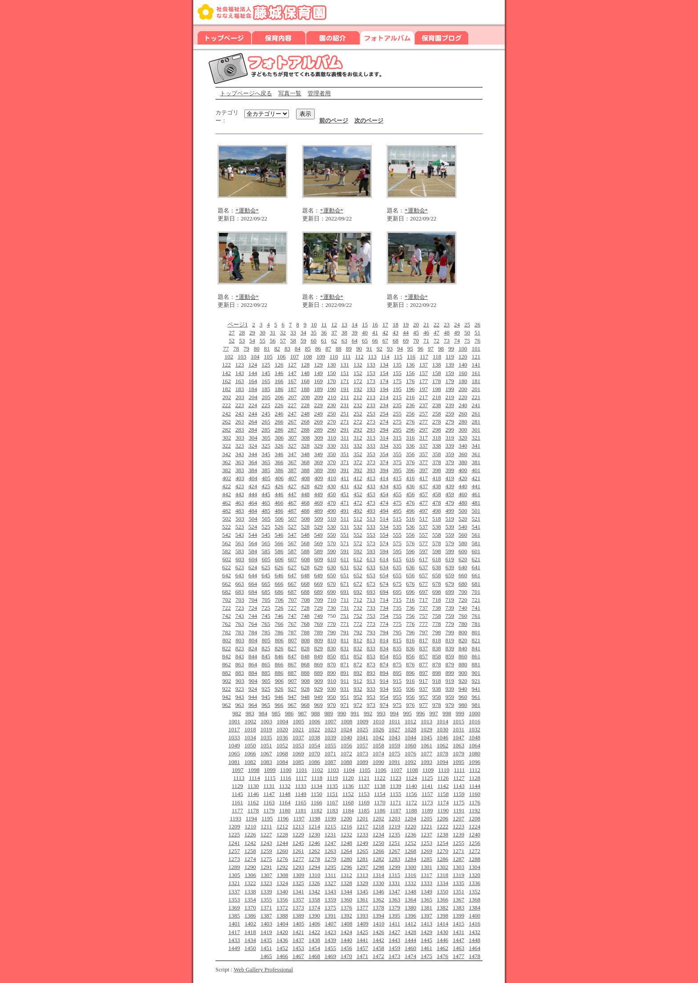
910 (331, 680)
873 (371, 664)
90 (359, 348)
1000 (474, 713)
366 (279, 462)
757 (423, 615)
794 (384, 632)
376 (410, 462)
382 (226, 470)
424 (252, 486)
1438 (314, 940)
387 (292, 470)
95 (410, 348)
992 (368, 713)
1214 (314, 826)
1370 (250, 907)
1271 (458, 851)
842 (226, 656)
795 (397, 632)
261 (476, 413)
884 (252, 672)
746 (279, 615)
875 (397, 664)
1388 (282, 915)
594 (384, 551)
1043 (394, 737)
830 (331, 648)
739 (450, 607)
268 (305, 421)
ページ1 (237, 324)
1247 (330, 843)
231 (345, 405)
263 (239, 421)
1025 (362, 729)
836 (410, 648)
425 (266, 486)
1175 (459, 802)
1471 (362, 956)
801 (476, 632)
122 (226, 364)
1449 (234, 948)
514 (384, 518)
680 (463, 583)
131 (345, 364)
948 (305, 696)
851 (345, 656)
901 (476, 672)
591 (345, 551)
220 (463, 397)
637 (423, 567)
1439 (330, 940)
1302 (442, 867)
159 (450, 373)
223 (239, 405)
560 (463, 534)
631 (345, 567)
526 (279, 526)
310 (331, 437)
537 (423, 526)
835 (397, 648)
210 (331, 397)
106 (281, 356)
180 (463, 381)
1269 (426, 851)
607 (292, 559)
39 (354, 332)
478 (436, 502)
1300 (410, 867)
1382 (442, 907)
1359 (330, 899)
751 (345, 615)
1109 (428, 770)
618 (436, 559)
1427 (394, 932)
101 (476, 348)
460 (463, 494)
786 (279, 632)
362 (226, 462)
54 (252, 340)
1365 (426, 899)
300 (463, 429)
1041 (362, 737)
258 (436, 413)
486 (279, 510)
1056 (346, 745)
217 (423, 397)
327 (292, 445)
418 (436, 478)
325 (266, 445)
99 (451, 348)
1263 (330, 851)
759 (450, 615)
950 (331, 696)
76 (477, 340)
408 (305, 478)
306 (279, 437)
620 (463, 559)
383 (239, 470)
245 (266, 413)
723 (239, 607)
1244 (282, 843)
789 (318, 632)
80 (257, 348)
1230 (314, 834)
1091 (394, 762)
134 (384, 364)
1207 (458, 818)
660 (463, 575)
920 (463, 680)
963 (239, 705)
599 (450, 551)
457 (423, 494)
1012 (410, 721)
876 (410, 664)
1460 (410, 948)
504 (252, 518)
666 (279, 583)
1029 (426, 729)
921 (476, 680)
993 (381, 713)
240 (463, 405)
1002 (250, 721)
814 (384, 640)
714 (384, 599)
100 (463, 348)
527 (292, 526)
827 (292, 648)
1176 (474, 802)
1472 (378, 956)
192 (357, 389)
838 (436, 648)
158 (436, 373)
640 (463, 567)
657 (423, 575)
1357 (298, 899)
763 (239, 623)
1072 (346, 753)
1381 (426, 907)
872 (357, 664)
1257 (234, 851)
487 (292, 510)
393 (371, 470)
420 (463, 478)
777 (423, 623)
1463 (458, 948)
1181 (301, 810)
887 (292, 672)
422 (226, 486)
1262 (314, 851)
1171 (396, 802)
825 (266, 648)
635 (397, 567)
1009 (362, 721)
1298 (378, 867)
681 (476, 583)
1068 (282, 753)
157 (423, 373)
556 (410, 534)
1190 (443, 810)
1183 (332, 810)
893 (371, 672)
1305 (234, 875)
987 (302, 713)
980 (463, 705)
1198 (315, 818)
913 (371, 680)
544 (252, 534)
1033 (234, 737)
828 (305, 648)
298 (436, 429)
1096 (474, 762)
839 (450, 648)
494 (384, 510)
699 (450, 591)
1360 (346, 899)
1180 (285, 810)
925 (266, 688)
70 (416, 340)
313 (371, 437)
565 (266, 543)
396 (410, 470)
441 (476, 486)
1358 (314, 899)
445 (266, 494)
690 (331, 591)
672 (357, 583)
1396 (410, 915)
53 (242, 340)
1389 (298, 915)
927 (292, 688)
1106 (380, 770)
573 (371, 543)
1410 (378, 923)
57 (283, 340)
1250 (378, 843)
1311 (330, 875)
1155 (396, 794)
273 (371, 421)
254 (384, 413)
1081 (234, 762)
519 (450, 518)
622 (226, 567)
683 (239, 591)
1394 (378, 915)
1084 (282, 762)
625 (266, 567)
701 (476, 591)
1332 (410, 883)
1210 (250, 826)
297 (423, 429)
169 (318, 381)
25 (467, 324)
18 (395, 324)
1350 (442, 891)
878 (436, 664)
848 (305, 656)
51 (477, 332)
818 (436, 640)
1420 (282, 932)
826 (279, 648)
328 (305, 445)
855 (397, 656)
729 (318, 607)
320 (463, 437)
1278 (314, 859)
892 (357, 672)
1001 (234, 721)
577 (423, 543)
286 (279, 429)
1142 (443, 786)
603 (239, 559)
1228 (282, 834)
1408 (346, 923)
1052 (282, 745)
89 (349, 348)
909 (318, 680)
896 (410, 672)
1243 (266, 843)
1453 (298, 948)
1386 (250, 915)
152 (357, 373)
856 (410, 656)
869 (318, 664)
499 (450, 510)
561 (476, 534)
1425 (362, 932)
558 (436, 534)
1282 (378, 859)
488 (305, 510)
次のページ (368, 120)
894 (384, 672)
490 (331, 510)
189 (318, 389)
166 (279, 381)
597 (423, 551)
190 (331, 389)
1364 (410, 899)
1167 (332, 802)
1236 (410, 834)
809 (318, 640)
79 (246, 348)
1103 (333, 770)
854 (384, 656)
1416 (474, 923)
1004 (282, 721)
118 (437, 356)
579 (450, 543)
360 (463, 454)
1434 (250, 940)
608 (305, 559)
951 (345, 696)
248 (305, 413)
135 (397, 364)
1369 (234, 907)
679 (450, 583)
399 (450, 470)
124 (252, 364)
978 (436, 705)
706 (279, 599)
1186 (380, 810)
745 (266, 615)
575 (397, 543)
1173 (427, 802)
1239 (458, 834)
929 (318, 688)
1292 (282, 867)
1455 (330, 948)
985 (276, 713)
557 (423, 534)
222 (226, 405)
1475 (426, 956)
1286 (442, 859)
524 (252, 526)
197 (423, 389)
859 (450, 656)
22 (436, 324)
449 (318, 494)
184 (252, 389)
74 (457, 340)
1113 (238, 778)
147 (292, 373)
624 (252, 567)
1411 (394, 923)
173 (371, 381)
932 (357, 688)
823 (239, 648)
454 (384, 494)
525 (266, 526)
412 (357, 478)
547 (292, 534)
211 (345, 397)
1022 (314, 729)
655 (397, 575)
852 (357, 656)
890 (331, 672)
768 (305, 623)
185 (266, 389)
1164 (285, 802)
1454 (314, 948)
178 (436, 381)
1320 (474, 875)
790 (331, 632)
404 (252, 478)
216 (410, 397)
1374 (314, 907)
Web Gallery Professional (263, 969)
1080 (474, 753)
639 (450, 567)
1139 (396, 786)
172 (357, 381)
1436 (282, 940)
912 (357, 680)
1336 (474, 883)
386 (279, 470)
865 (266, 664)
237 (423, 405)
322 (226, 445)
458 (436, 494)
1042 (378, 737)
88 (338, 348)
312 (357, 437)
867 (292, 664)
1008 (346, 721)
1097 (237, 770)
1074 (378, 753)
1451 (266, 948)
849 (318, 656)
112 (359, 356)
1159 (459, 794)
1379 (394, 907)
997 (434, 713)
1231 (330, 834)
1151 (332, 794)
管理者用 (319, 93)
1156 (411, 794)
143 (239, 373)
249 (318, 413)
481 (476, 502)
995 (407, 713)
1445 (426, 940)
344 (252, 454)
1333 (426, 883)
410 (331, 478)
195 (397, 389)
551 (345, 534)
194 (384, 389)
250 (331, 413)
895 (397, 672)
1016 (474, 721)
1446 (442, 940)
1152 (348, 794)
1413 (426, 923)
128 (305, 364)
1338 (250, 891)
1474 (410, 956)
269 (318, 421)
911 (345, 680)
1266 (378, 851)
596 (410, 551)
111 (346, 356)
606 (279, 559)
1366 (442, 899)
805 (266, 640)
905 (266, 680)
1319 (458, 875)
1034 (250, 737)
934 (384, 688)
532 (357, 526)
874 (384, 664)
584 (252, 551)
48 (447, 332)
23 (447, 324)
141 (476, 364)
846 (279, 656)
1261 (298, 851)
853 (371, 656)
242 (226, 413)
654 (384, 575)
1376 (346, 907)
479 (450, 502)
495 (397, 510)
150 (331, 373)
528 (305, 526)
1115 (270, 778)
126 (279, 364)
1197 (298, 818)
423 (239, 486)
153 (371, 373)
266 (279, 421)
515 (397, 518)
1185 (364, 810)
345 (266, 454)
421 (476, 478)
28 (242, 332)
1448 (474, 940)
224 (252, 405)
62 (334, 340)
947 (292, 696)
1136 (348, 786)
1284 (410, 859)
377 (423, 462)
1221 (426, 826)
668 (305, 583)
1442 (378, 940)
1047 (458, 737)
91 (369, 348)
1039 (330, 737)
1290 (250, 867)
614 (384, 559)
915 (397, 680)
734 (384, 607)
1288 (474, 859)
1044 (410, 737)
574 (384, 543)
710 (331, 599)
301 (476, 429)
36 (324, 332)
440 (463, 486)
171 (345, 381)
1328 (346, 883)
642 (226, 575)
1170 (380, 802)
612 (357, 559)
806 (279, 640)
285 (266, 429)
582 (226, 551)
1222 (442, 826)
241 (476, 405)
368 (305, 462)
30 (262, 332)
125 (266, 364)
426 (279, 486)
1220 (410, 826)
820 (463, 640)
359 (450, 454)
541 (476, 526)
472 (357, 502)
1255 (458, 843)
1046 (442, 737)
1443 (394, 940)
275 (397, 421)
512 (357, 518)
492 (357, 510)
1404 (282, 923)
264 (252, 421)
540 (463, 526)
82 (277, 348)
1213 (298, 826)
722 (226, 607)
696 (410, 591)
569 (318, 543)
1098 (254, 770)
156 (410, 373)
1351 (458, 891)
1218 (378, 826)
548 (305, 534)
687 (292, 591)
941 (476, 688)
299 (450, 429)
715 (397, 599)
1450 (250, 948)
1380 (410, 907)
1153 (364, 794)
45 (416, 332)
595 (397, 551)
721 (476, 599)
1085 (298, 762)
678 (436, 583)
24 (457, 324)
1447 (458, 940)
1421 (298, 932)
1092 (410, 762)
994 (394, 713)
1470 (346, 956)
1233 (362, 834)
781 (476, 623)
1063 (458, 745)
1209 (234, 826)
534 (384, 526)
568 (305, 543)
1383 (458, 907)
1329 (362, 883)
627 (292, 567)
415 (397, 478)
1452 (282, 948)
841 (476, 648)
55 (262, 340)
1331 (394, 883)
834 (384, 648)
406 (279, 478)
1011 (394, 721)
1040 (346, 737)
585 (266, 551)
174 (384, 381)
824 (252, 648)
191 (345, 389)
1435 (266, 940)
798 (436, 632)
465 (266, 502)
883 (239, 672)
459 (450, 494)
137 (423, 364)
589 (318, 551)
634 (384, 567)
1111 (459, 770)
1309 (298, 875)
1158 (443, 794)
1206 (442, 818)
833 (371, 648)
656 (410, 575)
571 (345, 543)
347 (292, 454)
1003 (266, 721)
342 (226, 454)
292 (357, 429)
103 (242, 356)
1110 (443, 770)
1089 (362, 762)
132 (357, 364)
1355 (266, 899)
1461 (426, 948)
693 (371, 591)
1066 (250, 753)
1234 (378, 834)
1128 (474, 778)
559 (450, 534)
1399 (458, 915)
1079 (458, 753)
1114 (254, 778)
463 (239, 502)
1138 (380, 786)
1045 (426, 737)
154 (384, 373)
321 (476, 437)
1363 (394, 899)
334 (384, 445)
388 (305, 470)
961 (476, 696)
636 (410, 567)
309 (318, 437)
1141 (427, 786)
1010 (378, 721)
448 (305, 494)
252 (357, 413)
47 (436, 332)
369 (318, 462)
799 (450, 632)
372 (357, 462)
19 (406, 324)
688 (305, 591)
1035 (266, 737)
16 (375, 324)
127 (292, 364)
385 (266, 470)
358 (436, 454)
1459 (394, 948)
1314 (378, 875)
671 (345, 583)
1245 (298, 843)
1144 (474, 786)
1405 (298, 923)
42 (385, 332)
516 (410, 518)
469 (318, 502)
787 (292, 632)
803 (239, 640)
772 (357, 623)
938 (436, 688)
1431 (458, 932)
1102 (317, 770)
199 (450, 389)
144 (252, 373)
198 (436, 389)
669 (318, 583)
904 (252, 680)
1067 (266, 753)
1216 (346, 826)
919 (450, 680)
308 (305, 437)
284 (252, 429)
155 (397, 373)
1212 (282, 826)
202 (226, 397)
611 (345, 559)
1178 (253, 810)
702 (226, 599)
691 (345, 591)
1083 (266, 762)
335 (397, 445)
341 (476, 445)
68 (395, 340)
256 (410, 413)
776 (410, 623)
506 (279, 518)
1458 (378, 948)
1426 (378, 932)
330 (331, 445)
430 (331, 486)
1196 (283, 818)
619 (450, 559)
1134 (316, 786)
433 (371, 486)
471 (345, 502)
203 (239, 397)
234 (384, 405)
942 (226, 696)
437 (423, 486)
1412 (410, 923)
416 (410, 478)
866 (279, 664)
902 (226, 680)
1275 (266, 859)
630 (331, 567)
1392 (346, 915)
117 (424, 356)
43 (395, 332)
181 (476, 381)
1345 (362, 891)
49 (457, 332)
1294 (314, 867)
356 (410, 454)
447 (292, 494)
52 (232, 340)
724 (252, 607)
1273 (234, 859)
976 (410, 705)
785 (266, 632)
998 (446, 713)
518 (436, 518)
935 (397, 688)
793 (371, 632)
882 (226, 672)
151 (345, 373)
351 (345, 454)
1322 (250, 883)
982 (236, 713)
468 (305, 502)
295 (397, 429)
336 (410, 445)
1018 (250, 729)
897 (423, 672)
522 (226, 526)
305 (266, 437)
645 (266, 575)
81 (267, 348)
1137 (364, 786)
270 (331, 421)
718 (436, 599)
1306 (250, 875)
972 (357, 705)
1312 (346, 875)
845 (266, 656)
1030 (442, 729)
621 (476, 559)
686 (279, 591)
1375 (330, 907)
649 (318, 575)
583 (239, 551)
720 (463, 599)
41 (375, 332)
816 (410, 640)
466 (279, 502)
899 (450, 672)
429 (318, 486)
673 (371, 583)
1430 (442, 932)
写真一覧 (289, 93)
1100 (286, 770)
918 (436, 680)
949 (318, 696)
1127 (459, 778)
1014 (442, 721)
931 (345, 688)
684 (252, 591)
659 (450, 575)
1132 (285, 786)
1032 (474, 729)
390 (331, 470)
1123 (396, 778)
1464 (474, 948)
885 (266, 672)
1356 (282, 899)
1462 (442, 948)
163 (239, 381)
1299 (394, 867)
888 (305, 672)
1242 (250, 843)
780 (463, 623)
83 (287, 348)
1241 (234, 843)
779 (450, 623)
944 (252, 696)
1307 (266, 875)
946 (279, 696)
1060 (410, 745)
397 (423, 470)
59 (303, 340)
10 (314, 324)
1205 (426, 818)
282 (226, 429)
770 (331, 623)
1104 (349, 770)
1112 (474, 770)
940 (463, 688)
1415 (458, 923)
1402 (250, 923)
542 (226, 534)
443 (239, 494)
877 (423, 664)
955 (397, 696)
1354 (250, 899)
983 (250, 713)
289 (318, 429)
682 (226, 591)
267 (292, 421)
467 (292, 502)
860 (463, 656)
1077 (426, 753)
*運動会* (247, 210)
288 (305, 429)
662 (226, 583)
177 (423, 381)
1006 (314, 721)
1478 (474, 956)
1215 (330, 826)
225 (266, 405)
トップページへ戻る (246, 93)
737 (423, 607)
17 (385, 324)
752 (357, 615)
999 (460, 713)
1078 (442, 753)
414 (384, 478)
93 (390, 348)
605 (266, 559)
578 (436, 543)
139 (450, 364)
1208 (474, 818)
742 (226, 615)
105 (268, 356)
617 (423, 559)
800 (463, 632)
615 (397, 559)
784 (252, 632)
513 (371, 518)
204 (252, 397)
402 (226, 478)
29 (252, 332)
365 (266, 462)
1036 (282, 737)
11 (324, 324)
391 (345, 470)
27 (232, 332)
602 (226, 559)
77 (226, 348)
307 (292, 437)
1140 (411, 786)
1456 (346, 948)
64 (354, 340)
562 (226, 543)
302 (226, 437)
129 (318, 364)
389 (318, 470)
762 (226, 623)
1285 (426, 859)
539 (450, 526)
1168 (348, 802)
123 (239, 364)
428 (305, 486)
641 (476, 567)
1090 (378, 762)
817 (423, 640)
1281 (362, 859)
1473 (394, 956)
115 (398, 356)
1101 (302, 770)
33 (293, 332)
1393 (362, 915)
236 (410, 405)
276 (410, 421)
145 (266, 373)
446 (279, 494)
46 (426, 332)
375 (397, 462)
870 (331, 664)
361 (476, 454)
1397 (426, 915)
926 (279, 688)
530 (331, 526)
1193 (235, 818)
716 (410, 599)
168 (305, 381)
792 (357, 632)
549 (318, 534)
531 (345, 526)
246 (279, 413)
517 (423, 518)
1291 (266, 867)
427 (292, 486)
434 (384, 486)
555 (397, 534)
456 (410, 494)
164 (252, 381)
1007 (330, 721)
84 (297, 348)
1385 (234, 915)
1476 (442, 956)
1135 (332, 786)
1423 (330, 932)
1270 (442, 851)
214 (384, 397)
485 (266, 510)
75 (467, 340)
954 (384, 696)
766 (279, 623)
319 (450, 437)
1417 (234, 932)
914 (384, 680)
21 (426, 324)
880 (463, 664)
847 (292, 656)
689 (318, 591)
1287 (458, 859)
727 (292, 607)
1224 (474, 826)
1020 (282, 729)
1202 (378, 818)
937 (423, 688)
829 (318, 648)
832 (357, 648)
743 (239, 615)
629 (318, 567)
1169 (364, 802)
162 (226, 381)
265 (266, 421)
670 (331, 583)
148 (305, 373)
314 (384, 437)
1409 (362, 923)
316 (410, 437)
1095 (458, 762)
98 (441, 348)
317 (423, 437)
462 (226, 502)
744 (252, 615)
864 (252, 664)
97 (431, 348)
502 (226, 518)
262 (226, 421)
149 (318, 373)
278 (436, 421)
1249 (362, 843)
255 (397, 413)
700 (463, 591)
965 (266, 705)
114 (385, 356)
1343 (330, 891)
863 (239, 664)
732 (357, 607)
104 (255, 356)
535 (397, 526)
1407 (330, 923)
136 (410, 364)
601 (476, 551)
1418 (250, 932)
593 (371, 551)
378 (436, 462)
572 (357, 543)
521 (476, 518)
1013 (426, 721)
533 (371, 526)
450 (331, 494)
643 (239, 575)
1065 (234, 753)
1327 (330, 883)
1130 (253, 786)
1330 (378, 883)
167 (292, 381)
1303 (458, 867)
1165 (301, 802)
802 (226, 640)
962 (226, 705)
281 (476, 421)
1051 (266, 745)
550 (331, 534)
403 (239, 478)
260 (463, 413)
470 (331, 502)
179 (450, 381)
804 (252, 640)
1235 (394, 834)
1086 (314, 762)
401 (476, 470)
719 (450, 599)
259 (450, 413)
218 (436, 397)
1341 (298, 891)
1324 (282, 883)
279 (450, 421)
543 (239, 534)
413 (371, 478)
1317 (426, 875)
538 (436, 526)
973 (371, 705)
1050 (250, 745)
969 (318, 705)
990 (341, 713)
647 (292, 575)
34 (303, 332)
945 (266, 696)
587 (292, 551)
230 (331, 405)
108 (307, 356)
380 (463, 462)
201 (476, 389)
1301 (426, 867)
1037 (298, 737)
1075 (394, 753)
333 (371, 445)
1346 (378, 891)
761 (476, 615)
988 (315, 713)
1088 (346, 762)
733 (371, 607)
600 (463, 551)
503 (239, 518)
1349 (426, 891)
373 (371, 462)
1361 (362, 899)
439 (450, 486)
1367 (458, 899)
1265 (362, 851)
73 (447, 340)
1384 (474, 907)
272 (357, 421)
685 (266, 591)
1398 (442, 915)
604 (252, 559)
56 (273, 340)
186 (279, 389)
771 (345, 623)
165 (266, 381)
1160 (474, 794)
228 (305, 405)
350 (331, 454)
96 (420, 348)
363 (239, 462)
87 (328, 348)
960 (463, 696)
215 (397, 397)
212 (357, 397)
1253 (426, 843)
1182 (316, 810)
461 (476, 494)
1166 (316, 802)
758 (436, 615)
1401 (234, 923)
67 (385, 340)
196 (410, 389)
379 (450, 462)
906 (279, 680)
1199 (330, 818)
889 (318, 672)
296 (410, 429)
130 (331, 364)
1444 (410, 940)
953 (371, 696)
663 (239, 583)
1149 (301, 794)
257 (423, 413)
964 (252, 705)
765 (266, 623)
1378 (378, 907)
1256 (474, 843)
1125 (427, 778)
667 (292, 583)
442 (226, 494)
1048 (474, 737)
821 (476, 640)
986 (289, 713)
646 (279, 575)
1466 (282, 956)
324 (252, 445)
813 (371, 640)
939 (450, 688)
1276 (282, 859)
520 (463, 518)
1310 (314, 875)
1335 (458, 883)
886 (279, 672)
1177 (237, 810)
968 (305, 705)
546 (279, 534)
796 (410, 632)
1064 (474, 745)
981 (476, 705)
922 (226, 688)
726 (279, 607)
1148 (285, 794)
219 (450, 397)
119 (450, 356)
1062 (442, 745)
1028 (410, 729)
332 (357, 445)
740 (463, 607)
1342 (314, 891)
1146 (253, 794)
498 (436, 510)
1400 (474, 915)
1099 (270, 770)
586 (279, 551)
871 (345, 664)
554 (384, 534)
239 (450, 405)
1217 (362, 826)
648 (305, 575)
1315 (394, 875)
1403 (266, 923)
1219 (394, 826)
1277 (298, 859)
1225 (234, 834)
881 (476, 664)
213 (371, 397)
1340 (282, 891)
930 (331, 688)
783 (239, 632)
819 (450, 640)
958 (436, 696)
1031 (458, 729)
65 (365, 340)
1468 (314, 956)
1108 (412, 770)
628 (305, 567)
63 (344, 340)
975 (397, 705)
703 (239, 599)
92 (379, 348)
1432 (474, 932)
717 (423, 599)
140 (463, 364)
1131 (269, 786)
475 (397, 502)
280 (463, 421)
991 (355, 713)
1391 (330, 915)
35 (314, 332)
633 (371, 567)
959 (450, 696)
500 (463, 510)
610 (331, 559)
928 (305, 688)
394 (384, 470)
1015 (458, 721)
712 (357, 599)
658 (436, 575)
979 (450, 705)
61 (324, 340)
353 (371, 454)
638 (436, 567)
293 (371, 429)
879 (450, 664)
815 (397, 640)
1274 (250, 859)
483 (239, 510)
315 (397, 437)
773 (371, 623)
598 (436, 551)
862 (226, 664)
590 (331, 551)
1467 (298, 956)
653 (371, 575)
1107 (396, 770)
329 (318, 445)
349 (318, 454)
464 (252, 502)
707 (292, 599)
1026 (378, 729)
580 (463, 543)
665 (266, 583)
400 (463, 470)
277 (423, 421)
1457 (362, 948)
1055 (330, 745)
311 (345, 437)
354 (384, 454)
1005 (298, 721)
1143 (459, 786)
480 (463, 502)
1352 (474, 891)
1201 (362, 818)
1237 (426, 834)
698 (436, 591)
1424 (346, 932)
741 (476, 607)
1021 (298, 729)
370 (331, 462)
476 (410, 502)
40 (365, 332)
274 (384, 421)
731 (345, 607)
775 (397, 623)
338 (436, 445)
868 (305, 664)
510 (331, 518)
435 (397, 486)
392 (357, 470)
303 (239, 437)
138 (436, 364)
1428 (410, 932)
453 (371, 494)
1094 (442, 762)
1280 (346, 859)
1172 (411, 802)
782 (226, 632)
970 (331, 705)
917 (423, 680)
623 (239, 567)
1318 (442, 875)
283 (239, 429)
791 (345, 632)
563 (239, 543)
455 (397, 494)
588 (305, 551)
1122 (380, 778)
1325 (298, 883)
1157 (427, 794)
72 (436, 340)
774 (384, 623)
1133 (301, 786)
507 (292, 518)
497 (423, 510)
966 (279, 705)
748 (305, 615)
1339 (266, 891)
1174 (443, 802)
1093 (426, 762)
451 (345, 494)
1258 (250, 851)
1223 (458, 826)
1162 (253, 802)
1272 (474, 851)
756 (410, 615)
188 (305, 389)
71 (426, 340)
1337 (234, 891)
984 (263, 713)
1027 (394, 729)
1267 (394, 851)
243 (239, 413)
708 (305, 599)
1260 (282, 851)
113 (372, 356)
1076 (410, 753)
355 (397, 454)
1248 (346, 843)
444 (252, 494)
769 (318, 623)
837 (423, 648)
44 (406, 332)
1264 (346, 851)
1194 (251, 818)
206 (279, 397)
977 (423, 705)
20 (416, 324)
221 (476, 397)
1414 (442, 923)
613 (371, 559)
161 (476, 373)
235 (397, 405)
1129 (237, 786)
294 (384, 429)
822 (226, 648)
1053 (298, 745)
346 (279, 454)
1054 (314, 745)
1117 (301, 778)
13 (344, 324)
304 (252, 437)
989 (329, 713)
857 (423, 656)
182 (226, 389)
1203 (394, 818)
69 (406, 340)
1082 (250, 762)
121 (476, 356)
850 (331, 656)
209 (318, 397)
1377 (362, 907)
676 (410, 583)
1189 (427, 810)
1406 (314, 923)
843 (239, 656)
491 (345, 510)
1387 (266, 915)
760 (463, 615)
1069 (298, 753)
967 (292, 705)
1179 (269, 810)
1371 (266, 907)
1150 (316, 794)
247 (292, 413)
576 (410, 543)
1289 (234, 867)
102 (228, 356)
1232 (346, 834)
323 (239, 445)
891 (345, 672)
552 (357, 534)
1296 (346, 867)
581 (476, 543)
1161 (237, 802)
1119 (332, 778)
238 (436, 405)
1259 (266, 851)
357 (423, 454)
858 (436, 656)
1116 (285, 778)
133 (371, 364)
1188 (411, 810)
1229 (298, 834)
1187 (396, 810)
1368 (474, 899)
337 (423, 445)
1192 (474, 810)
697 (423, 591)
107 (294, 356)
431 (345, 486)
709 (318, 599)
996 (420, 713)
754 (384, 615)
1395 (394, 915)
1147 (269, 794)
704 (252, 599)
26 (477, 324)
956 (410, 696)
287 (292, 429)
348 (305, 454)
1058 (378, 745)
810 (331, 640)
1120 (348, 778)
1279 (330, 859)
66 (375, 340)
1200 (346, 818)
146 (279, 373)
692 (357, 591)
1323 (266, 883)
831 (345, 648)
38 (344, 332)
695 (397, 591)
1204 (410, 818)
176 (410, 381)
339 (450, 445)
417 (423, 478)
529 (318, 526)
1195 (267, 818)
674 (384, 583)
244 (252, 413)
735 (397, 607)
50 (467, 332)
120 (463, 356)
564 (252, 543)
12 (334, 324)
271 (345, 421)
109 (321, 356)
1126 (443, 778)
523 (239, 526)
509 (318, 518)
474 (384, 502)
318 (436, 437)
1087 (330, 762)
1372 (282, 907)
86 (318, 348)
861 (476, 656)
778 (436, 623)
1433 (234, 940)
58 (293, 340)
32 (283, 332)
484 (252, 510)
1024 (346, 729)
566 (279, 543)
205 (266, 397)
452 (357, 494)
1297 (362, 867)
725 (266, 607)
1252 (410, 843)
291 (345, 429)
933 (371, 688)
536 (410, 526)
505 (266, 518)
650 (331, 575)
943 (239, 696)
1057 (362, 745)
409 (318, 478)
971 (345, 705)
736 (410, 607)
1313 (362, 875)
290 (331, 429)
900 (463, 672)
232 (357, 405)
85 (308, 348)
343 (239, 454)
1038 (314, 737)
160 (463, 373)
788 (305, 632)
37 (334, 332)
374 (384, 462)
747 (292, 615)
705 (266, 599)
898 (436, 672)
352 (357, 454)
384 (252, 470)
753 (371, 615)
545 (266, 534)
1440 (346, 940)
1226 (250, 834)
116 (411, 356)
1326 (314, 883)
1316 (410, 875)
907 (292, 680)
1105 (365, 770)
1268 (410, 851)
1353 (234, 899)
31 (273, 332)
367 (292, 462)
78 (236, 348)
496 (410, 510)
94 (400, 348)
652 (357, 575)
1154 (380, 794)
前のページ (333, 120)
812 (357, 640)
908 (305, 680)
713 (371, 599)
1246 (314, 843)
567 (292, 543)
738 (436, 607)
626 (279, 567)
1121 (364, 778)
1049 (234, 745)
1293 (298, 867)
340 (463, 445)
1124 (411, 778)
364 (252, 462)
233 (371, 405)
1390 (314, 915)
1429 (426, 932)
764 (252, 623)
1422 (314, 932)
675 (397, 583)
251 (345, 413)
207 (292, 397)
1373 (298, 907)
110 (333, 356)
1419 (266, 932)
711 (345, 599)
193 (371, 389)
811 (345, 640)
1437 (298, 940)
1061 (426, 745)
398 (436, 470)
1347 (394, 891)
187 (292, 389)
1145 (237, 794)
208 (305, 397)
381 (476, 462)
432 (357, 486)
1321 (234, 883)
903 (239, 680)
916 (410, 680)
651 (345, 575)
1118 (316, 778)
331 (345, 445)
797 (423, 632)
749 (318, 615)
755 (397, 615)
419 (450, 478)
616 (410, 559)
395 (397, 470)
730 (331, 607)
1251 (394, 843)
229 (318, 405)
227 (292, 405)
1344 (346, 891)
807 (292, 640)
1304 (474, 867)
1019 (266, 729)
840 (463, 648)
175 (397, 381)
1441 (362, 940)
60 (314, 340)
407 (292, 478)
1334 (442, 883)
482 (226, 510)
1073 (362, 753)
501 (476, 510)
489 (318, 510)
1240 (474, 834)
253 (371, 413)
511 (345, 518)
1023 (330, 729)
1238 (442, 834)
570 (331, 543)
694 (384, 591)
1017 (234, 729)
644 (252, 575)
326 (279, 445)
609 (318, 559)
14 (354, 324)
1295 (330, 867)
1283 (394, 859)
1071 (330, 753)
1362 (378, 899)
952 (357, 696)
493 (371, 510)
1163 (269, 802)
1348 (410, 891)
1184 (348, 810)
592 (357, 551)
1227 (266, 834)
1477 (458, 956)
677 (423, 583)
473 (371, 502)
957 (423, 696)
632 (357, 567)
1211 (266, 826)
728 (305, 607)
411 (345, 478)
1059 (394, 745)
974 (384, 705)
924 (252, 688)
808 (305, 640)
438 (436, 486)
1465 (266, 956)
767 (292, 623)
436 (410, 486)
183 (239, 389)
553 (371, 534)
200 (463, 389)
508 (305, 518)
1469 (330, 956)
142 (226, 373)
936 (410, 688)
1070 (314, 753)
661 (476, 575)
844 (252, 656)
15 (365, 324)
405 (266, 478)
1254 (442, 843)
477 (423, 502)
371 (345, 462)
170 (331, 381)
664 (252, 583)
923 (239, 688)
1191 (459, 810)
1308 (282, 875)
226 (279, 405)
